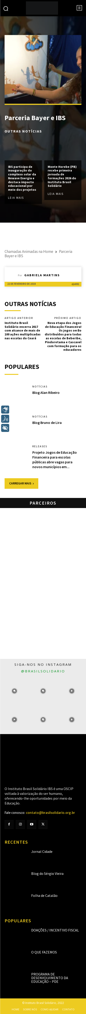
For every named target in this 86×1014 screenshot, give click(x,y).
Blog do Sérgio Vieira (47, 873)
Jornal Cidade (42, 851)
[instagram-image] (14, 691)
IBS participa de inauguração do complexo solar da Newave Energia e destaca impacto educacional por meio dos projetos (22, 178)
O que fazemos (44, 952)
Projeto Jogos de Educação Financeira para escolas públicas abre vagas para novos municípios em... (54, 459)
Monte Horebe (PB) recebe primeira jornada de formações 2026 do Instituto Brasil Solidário (62, 176)
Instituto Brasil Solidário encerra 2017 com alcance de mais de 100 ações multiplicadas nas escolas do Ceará (23, 330)
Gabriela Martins (42, 275)
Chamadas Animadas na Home (29, 251)
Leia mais (16, 197)
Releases (39, 446)
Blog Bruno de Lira (47, 422)
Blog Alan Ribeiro (46, 392)
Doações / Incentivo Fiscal (55, 930)
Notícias (39, 386)
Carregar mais (21, 483)
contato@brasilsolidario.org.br (50, 813)
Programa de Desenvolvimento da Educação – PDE (49, 978)
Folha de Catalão (44, 895)
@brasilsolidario (43, 671)
